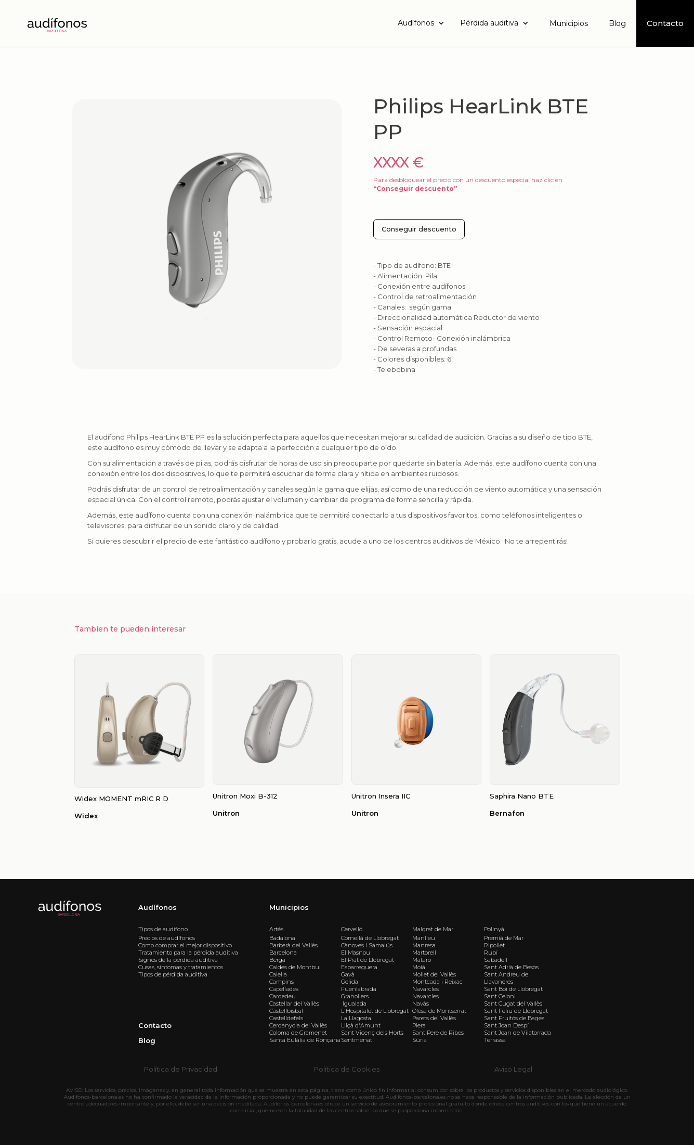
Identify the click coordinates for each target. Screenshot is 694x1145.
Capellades (283, 989)
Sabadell (495, 959)
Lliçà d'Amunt (361, 1025)
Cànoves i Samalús (366, 945)
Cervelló (351, 929)
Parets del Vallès (434, 1018)
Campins (281, 981)
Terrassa (495, 1040)
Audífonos (157, 907)
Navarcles (425, 989)
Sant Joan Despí (506, 1025)
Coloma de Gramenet (298, 1032)
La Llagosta (356, 1018)
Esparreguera (359, 967)
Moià (418, 967)
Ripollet (494, 945)
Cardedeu (282, 996)
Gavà (348, 974)
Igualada (353, 1003)
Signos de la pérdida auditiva (178, 959)
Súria (419, 1040)
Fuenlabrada (358, 989)
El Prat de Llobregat (367, 959)
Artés (276, 929)
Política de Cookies (346, 1069)
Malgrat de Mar (432, 929)
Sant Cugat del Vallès (513, 1003)
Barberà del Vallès (293, 945)
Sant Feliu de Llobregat (516, 1010)
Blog (617, 23)
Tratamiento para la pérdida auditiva (188, 952)
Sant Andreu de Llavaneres (506, 978)
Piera (419, 1025)
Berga (277, 959)
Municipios (568, 23)
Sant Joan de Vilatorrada (517, 1032)
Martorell (424, 952)
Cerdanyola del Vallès (298, 1025)
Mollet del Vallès (434, 974)
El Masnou (355, 952)
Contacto (155, 1025)
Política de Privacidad (180, 1069)
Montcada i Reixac (437, 981)
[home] (56, 23)
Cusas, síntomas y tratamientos (180, 967)
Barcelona (283, 952)
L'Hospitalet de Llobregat (375, 1010)
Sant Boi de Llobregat (513, 989)
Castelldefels (286, 1018)
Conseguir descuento (419, 229)
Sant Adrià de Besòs (511, 967)
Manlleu (423, 938)
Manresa (424, 945)
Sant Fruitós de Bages (514, 1018)
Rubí (490, 952)
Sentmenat (356, 1040)
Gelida (349, 981)
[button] (423, 23)
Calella (278, 974)
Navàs (420, 1003)
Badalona (282, 938)
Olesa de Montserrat (439, 1010)
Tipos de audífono (163, 929)
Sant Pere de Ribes (438, 1032)
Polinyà (494, 929)
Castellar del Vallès (294, 1003)
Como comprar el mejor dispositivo (185, 945)
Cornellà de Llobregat (370, 938)
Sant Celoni (500, 996)
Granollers (355, 996)
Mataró (421, 959)
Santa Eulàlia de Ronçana (305, 1040)
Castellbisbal (286, 1010)
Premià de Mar (503, 938)
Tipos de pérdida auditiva (172, 974)
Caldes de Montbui (295, 967)
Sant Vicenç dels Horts (372, 1032)
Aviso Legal (513, 1069)
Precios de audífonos (166, 938)
